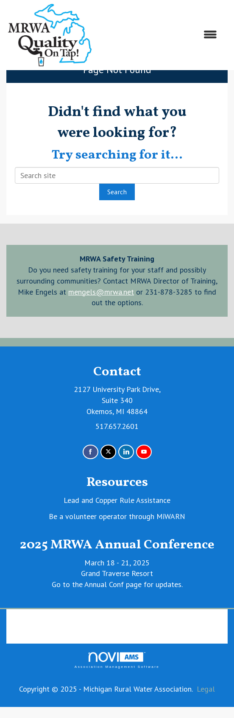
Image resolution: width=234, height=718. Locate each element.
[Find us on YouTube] (144, 452)
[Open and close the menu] (159, 35)
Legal (206, 689)
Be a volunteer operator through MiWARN (117, 516)
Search (117, 191)
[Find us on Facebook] (90, 452)
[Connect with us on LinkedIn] (126, 452)
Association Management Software (117, 660)
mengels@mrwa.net (101, 292)
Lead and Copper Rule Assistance (117, 500)
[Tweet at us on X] (108, 452)
